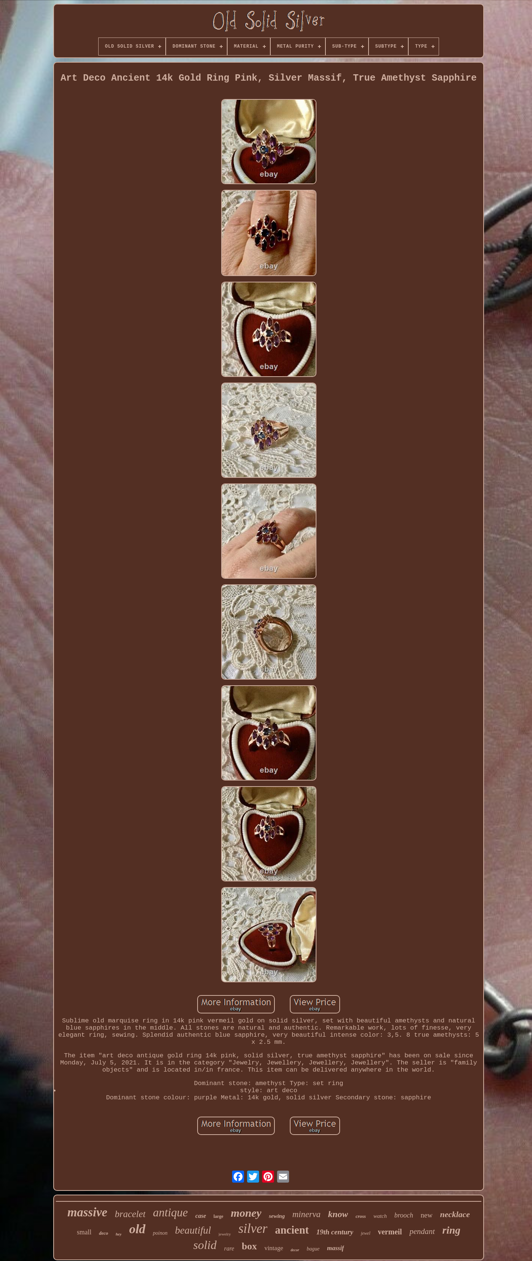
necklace (455, 1214)
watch (380, 1216)
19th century (335, 1232)
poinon (160, 1233)
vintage (273, 1248)
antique (170, 1212)
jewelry (225, 1234)
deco (103, 1233)
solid (204, 1245)
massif (335, 1248)
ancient (292, 1230)
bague (313, 1249)
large (218, 1216)
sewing (277, 1216)
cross (360, 1216)
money (246, 1213)
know (338, 1214)
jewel (365, 1233)
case (200, 1216)
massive (87, 1212)
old (137, 1229)
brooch (403, 1215)
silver (253, 1228)
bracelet (130, 1214)
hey (119, 1234)
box (249, 1246)
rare (229, 1248)
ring (451, 1230)
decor (295, 1250)
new (427, 1215)
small (84, 1232)
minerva (306, 1214)
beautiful (193, 1230)
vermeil (390, 1232)
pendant (422, 1231)
